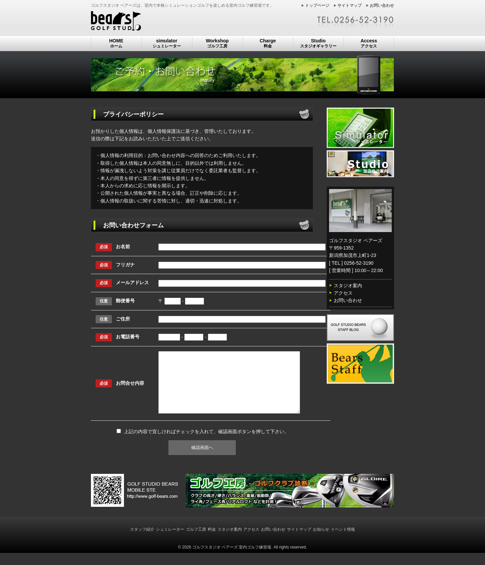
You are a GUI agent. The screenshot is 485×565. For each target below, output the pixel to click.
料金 (212, 541)
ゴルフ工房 (196, 541)
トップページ (317, 5)
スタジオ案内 (348, 285)
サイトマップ (349, 5)
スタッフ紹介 (142, 541)
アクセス (343, 293)
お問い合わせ (382, 5)
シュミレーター (170, 541)
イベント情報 (343, 541)
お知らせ (321, 541)
